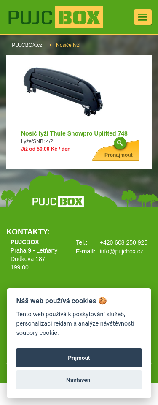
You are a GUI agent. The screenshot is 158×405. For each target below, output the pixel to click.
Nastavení (79, 379)
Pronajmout (118, 155)
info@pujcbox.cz (121, 251)
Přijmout (79, 357)
